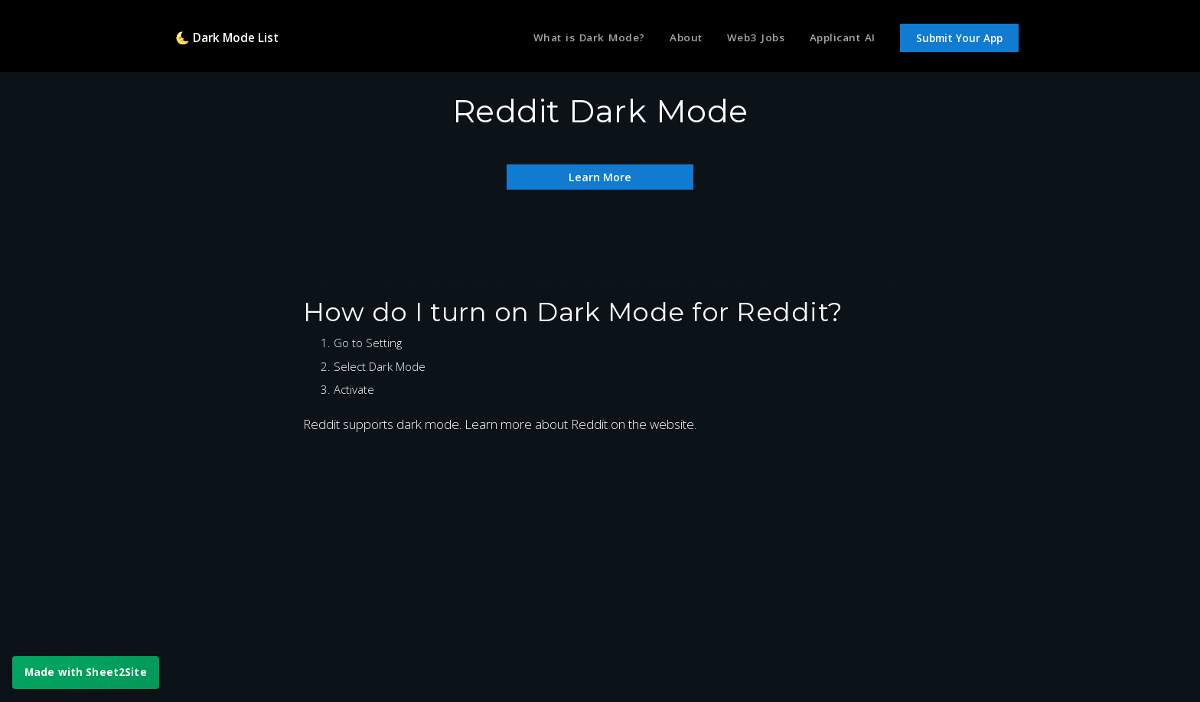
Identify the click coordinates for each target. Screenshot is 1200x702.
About (675, 40)
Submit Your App (959, 41)
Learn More (600, 176)
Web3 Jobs (749, 40)
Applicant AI (840, 40)
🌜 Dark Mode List (233, 40)
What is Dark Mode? (572, 40)
